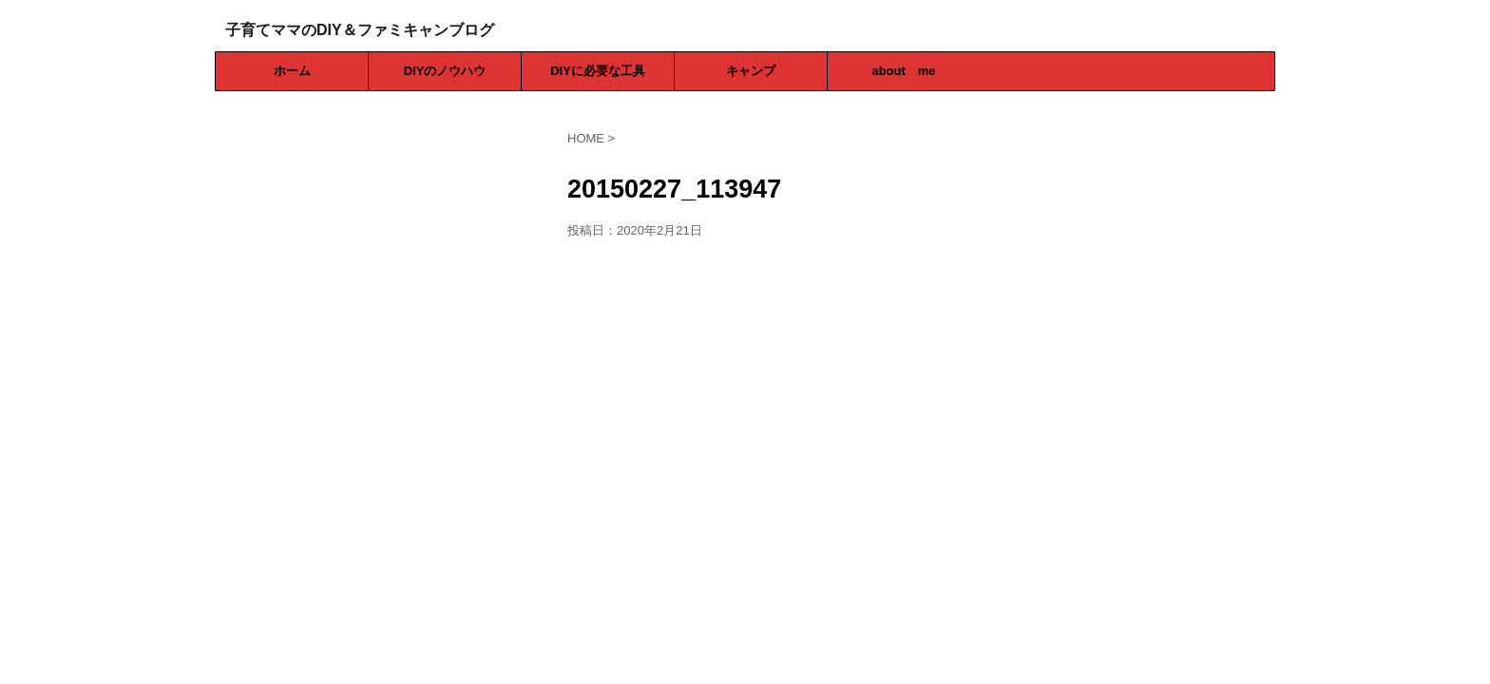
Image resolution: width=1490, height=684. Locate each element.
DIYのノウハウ (445, 71)
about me (903, 71)
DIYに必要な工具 (597, 71)
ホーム (292, 71)
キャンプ (750, 71)
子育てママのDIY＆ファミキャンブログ (359, 30)
